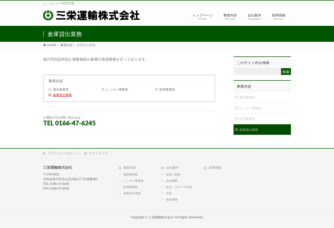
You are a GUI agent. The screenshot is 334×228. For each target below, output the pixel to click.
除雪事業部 (167, 89)
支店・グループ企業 (179, 187)
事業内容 (56, 81)
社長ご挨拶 (173, 174)
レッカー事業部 (117, 89)
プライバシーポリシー (63, 153)
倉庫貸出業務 (62, 95)
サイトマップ (98, 153)
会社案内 (172, 167)
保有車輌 (171, 199)
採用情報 (215, 167)
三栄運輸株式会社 (161, 217)
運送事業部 (61, 89)
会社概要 (171, 180)
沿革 (169, 193)
